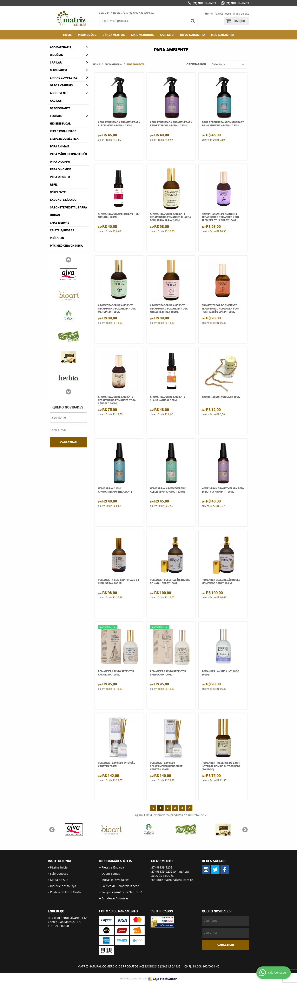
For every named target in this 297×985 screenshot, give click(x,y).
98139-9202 (204, 3)
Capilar (56, 62)
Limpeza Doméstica (64, 139)
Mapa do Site (241, 13)
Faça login (129, 12)
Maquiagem (58, 70)
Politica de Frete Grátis (65, 892)
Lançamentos (114, 35)
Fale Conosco (223, 13)
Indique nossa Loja (63, 886)
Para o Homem (60, 169)
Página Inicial (59, 867)
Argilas (56, 100)
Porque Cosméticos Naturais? (121, 892)
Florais (56, 116)
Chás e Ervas (59, 223)
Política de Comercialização (120, 886)
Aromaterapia (60, 47)
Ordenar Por (196, 64)
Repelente (58, 192)
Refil (54, 184)
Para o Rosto (60, 177)
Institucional (60, 861)
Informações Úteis (115, 861)
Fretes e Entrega (112, 867)
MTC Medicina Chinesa (66, 245)
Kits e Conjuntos (63, 131)
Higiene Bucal (60, 123)
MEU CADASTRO (222, 35)
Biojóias (56, 55)
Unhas (55, 215)
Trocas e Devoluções (115, 880)
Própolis (57, 238)
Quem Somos (110, 874)
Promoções (87, 35)
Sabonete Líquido (63, 200)
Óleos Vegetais (61, 85)
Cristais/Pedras (62, 230)
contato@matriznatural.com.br (172, 880)
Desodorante (60, 108)
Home (209, 13)
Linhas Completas (64, 78)
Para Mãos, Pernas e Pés (68, 154)
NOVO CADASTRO (192, 35)
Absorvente (59, 93)
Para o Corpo (60, 162)
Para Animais (60, 146)
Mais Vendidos (142, 35)
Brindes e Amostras (114, 898)
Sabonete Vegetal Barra (68, 207)
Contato (167, 35)
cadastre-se (146, 12)
